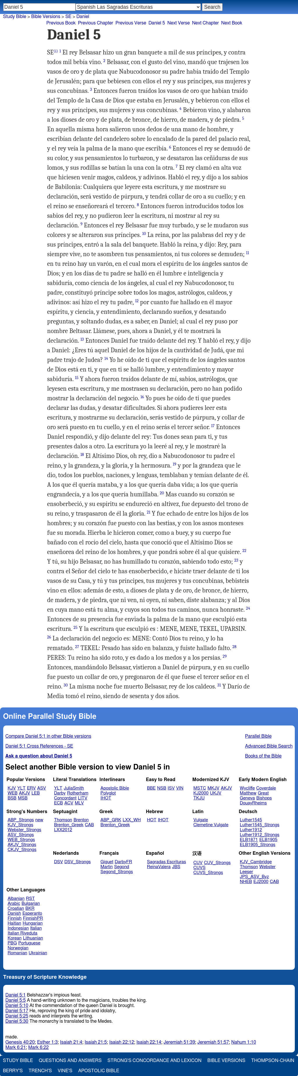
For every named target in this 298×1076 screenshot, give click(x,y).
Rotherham (77, 793)
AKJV (24, 793)
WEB (12, 793)
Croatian (16, 908)
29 (225, 656)
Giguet (106, 862)
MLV (79, 803)
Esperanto (32, 913)
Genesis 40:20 (20, 1042)
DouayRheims (253, 803)
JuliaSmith (74, 788)
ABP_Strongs (21, 820)
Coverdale (266, 788)
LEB (35, 793)
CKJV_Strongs (22, 849)
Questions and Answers (70, 1060)
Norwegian (18, 948)
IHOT (105, 798)
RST (30, 898)
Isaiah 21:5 (96, 1042)
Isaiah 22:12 (121, 1042)
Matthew (248, 793)
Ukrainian (38, 953)
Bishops (264, 798)
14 (106, 358)
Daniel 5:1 (16, 995)
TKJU (199, 798)
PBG (12, 943)
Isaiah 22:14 (148, 1042)
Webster (267, 867)
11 (247, 252)
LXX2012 (63, 830)
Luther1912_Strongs (259, 835)
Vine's (65, 1070)
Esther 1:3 (47, 1042)
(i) (56, 51)
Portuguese (29, 943)
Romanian (17, 953)
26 (49, 637)
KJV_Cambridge (256, 862)
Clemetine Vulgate (211, 825)
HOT (151, 820)
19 (174, 464)
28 (235, 646)
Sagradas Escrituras (166, 862)
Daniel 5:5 (16, 1000)
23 (236, 560)
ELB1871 (249, 840)
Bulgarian (31, 903)
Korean (15, 938)
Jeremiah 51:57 (213, 1042)
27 (77, 646)
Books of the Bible (263, 756)
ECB (58, 803)
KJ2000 (201, 793)
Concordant (65, 798)
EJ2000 (260, 881)
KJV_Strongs (20, 825)
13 (82, 339)
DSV (58, 862)
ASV (41, 788)
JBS (176, 867)
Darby (60, 793)
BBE (151, 788)
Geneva (247, 798)
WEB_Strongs (21, 840)
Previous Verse (131, 23)
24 (248, 608)
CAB (89, 825)
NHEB (246, 881)
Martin (106, 867)
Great (263, 793)
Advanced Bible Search (268, 746)
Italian (36, 928)
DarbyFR (123, 862)
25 (76, 627)
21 (148, 512)
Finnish (15, 918)
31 (219, 685)
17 (213, 425)
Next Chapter (205, 23)
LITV (82, 798)
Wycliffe (247, 788)
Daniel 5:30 (17, 1021)
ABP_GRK (110, 820)
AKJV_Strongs (22, 845)
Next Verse (178, 23)
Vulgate (201, 820)
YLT (21, 788)
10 (144, 233)
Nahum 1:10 (243, 1042)
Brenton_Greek (69, 825)
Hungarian (33, 923)
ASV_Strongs (21, 835)
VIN (179, 788)
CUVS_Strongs (208, 872)
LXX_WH (132, 820)
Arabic (14, 903)
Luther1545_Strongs (259, 825)
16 (142, 396)
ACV (68, 803)
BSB (12, 798)
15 (77, 377)
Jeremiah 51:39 (179, 1042)
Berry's (13, 1070)
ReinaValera (159, 867)
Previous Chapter (95, 23)
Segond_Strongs (116, 872)
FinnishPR (33, 918)
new (39, 820)
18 (82, 454)
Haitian (14, 923)
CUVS (200, 868)
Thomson (63, 820)
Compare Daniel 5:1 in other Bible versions (48, 736)
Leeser (246, 872)
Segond (121, 867)
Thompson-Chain (272, 1060)
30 (66, 685)
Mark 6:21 (16, 1047)
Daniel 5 (156, 23)
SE (68, 16)
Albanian (16, 898)
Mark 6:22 (38, 1047)
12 (137, 300)
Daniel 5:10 (17, 1005)
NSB (161, 788)
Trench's (40, 1070)
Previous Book (61, 23)
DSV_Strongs (77, 862)
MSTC (200, 788)
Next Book (231, 23)
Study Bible (14, 16)
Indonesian (18, 928)
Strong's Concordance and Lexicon (154, 1060)
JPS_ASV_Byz (254, 877)
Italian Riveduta (22, 933)
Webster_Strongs (24, 830)
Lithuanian (33, 938)
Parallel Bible (258, 736)
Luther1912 (251, 830)
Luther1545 (251, 820)
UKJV (215, 793)
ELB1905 (268, 840)
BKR (29, 908)
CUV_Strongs (217, 863)
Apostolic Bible (98, 1070)
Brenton (81, 820)
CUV (198, 863)
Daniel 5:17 (17, 1010)
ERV (31, 788)
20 (162, 493)
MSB (22, 798)
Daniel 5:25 (17, 1016)
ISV (171, 788)
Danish (14, 913)
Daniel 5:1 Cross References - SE (39, 746)
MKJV (213, 788)
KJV (12, 788)
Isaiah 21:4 (71, 1042)
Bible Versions (45, 16)
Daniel (83, 16)
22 (244, 550)
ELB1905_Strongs (257, 845)
